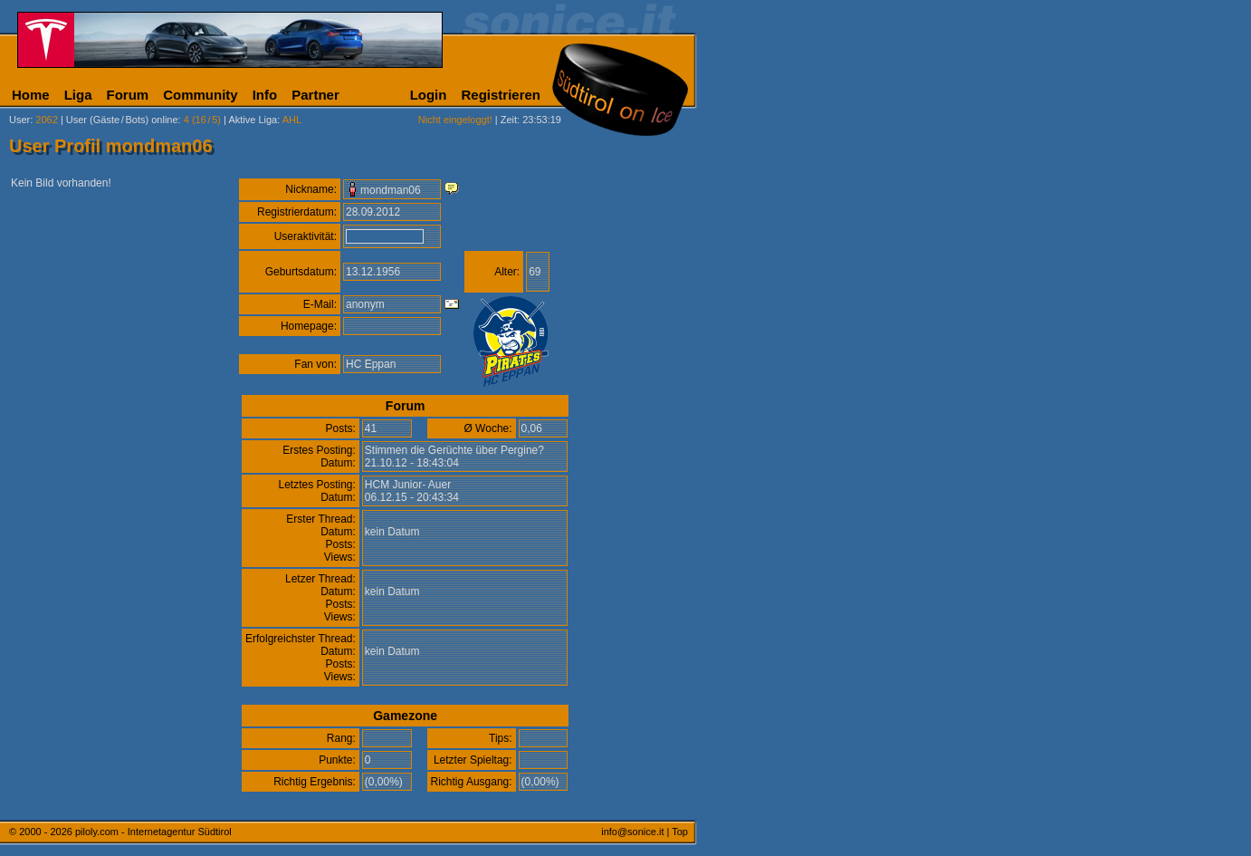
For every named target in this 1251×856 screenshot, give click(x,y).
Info (265, 94)
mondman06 (390, 190)
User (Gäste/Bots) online (122, 119)
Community (200, 94)
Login (428, 94)
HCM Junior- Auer (408, 484)
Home (31, 94)
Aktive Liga (252, 119)
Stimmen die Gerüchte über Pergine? (454, 450)
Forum (128, 94)
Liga (78, 94)
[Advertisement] (783, 451)
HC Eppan (371, 364)
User (19, 119)
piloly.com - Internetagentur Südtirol (153, 831)
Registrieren (500, 94)
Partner (315, 94)
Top (680, 831)
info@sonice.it (632, 831)
